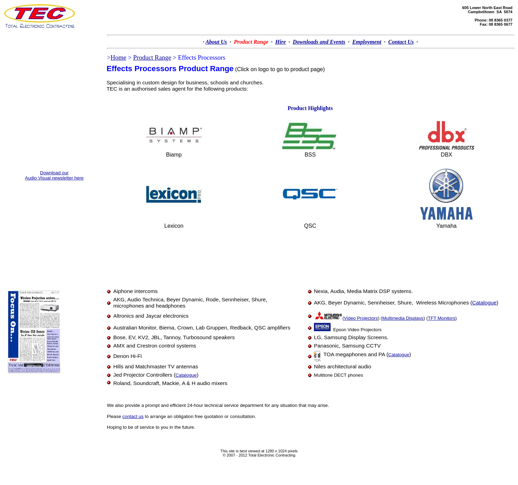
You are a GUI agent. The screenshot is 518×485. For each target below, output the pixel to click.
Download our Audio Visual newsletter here (54, 175)
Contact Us (401, 42)
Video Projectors (361, 318)
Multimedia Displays (403, 318)
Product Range (152, 57)
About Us (216, 42)
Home (118, 57)
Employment (366, 42)
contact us (133, 416)
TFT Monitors (441, 318)
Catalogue (484, 303)
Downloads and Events (319, 42)
